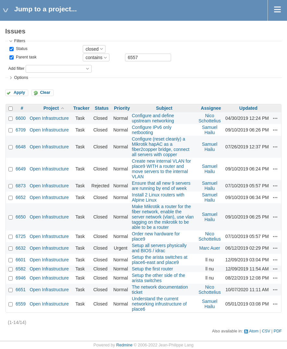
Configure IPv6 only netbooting (151, 130)
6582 (21, 268)
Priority (122, 108)
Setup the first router (152, 268)
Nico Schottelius (209, 118)
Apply (19, 92)
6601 (21, 259)
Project (51, 108)
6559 (21, 303)
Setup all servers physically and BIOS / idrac (159, 248)
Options (21, 77)
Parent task (25, 57)
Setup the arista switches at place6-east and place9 (159, 260)
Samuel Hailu (209, 130)
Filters (19, 41)
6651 (21, 289)
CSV (266, 331)
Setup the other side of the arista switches (158, 278)
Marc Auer (209, 248)
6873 (21, 185)
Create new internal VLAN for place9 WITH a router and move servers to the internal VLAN (161, 168)
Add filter (16, 68)
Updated (248, 108)
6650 (21, 216)
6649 (21, 168)
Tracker (81, 108)
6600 (21, 118)
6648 (21, 146)
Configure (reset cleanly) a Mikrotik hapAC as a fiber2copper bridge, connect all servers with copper (160, 146)
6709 (21, 129)
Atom (253, 331)
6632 (21, 248)
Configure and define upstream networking (153, 118)
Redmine (124, 345)
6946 (21, 277)
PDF (278, 331)
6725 (21, 236)
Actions (275, 118)
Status (21, 48)
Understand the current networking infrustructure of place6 (159, 304)
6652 (21, 197)
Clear (45, 92)
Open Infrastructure (49, 118)
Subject (164, 108)
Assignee (211, 108)
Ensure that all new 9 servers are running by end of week (161, 186)
